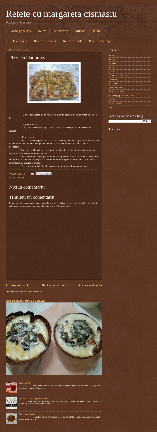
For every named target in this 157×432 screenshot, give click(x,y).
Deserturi (113, 79)
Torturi (111, 107)
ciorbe (111, 71)
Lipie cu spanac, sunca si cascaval (25, 300)
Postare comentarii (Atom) (30, 291)
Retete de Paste (72, 41)
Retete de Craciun (45, 41)
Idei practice (60, 31)
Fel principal (114, 83)
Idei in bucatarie (116, 87)
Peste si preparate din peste (121, 95)
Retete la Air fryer (100, 41)
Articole (80, 31)
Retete (42, 31)
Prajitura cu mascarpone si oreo (33, 398)
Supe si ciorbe (115, 103)
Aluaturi (21, 178)
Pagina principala (21, 31)
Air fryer (112, 55)
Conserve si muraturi (118, 75)
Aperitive (112, 63)
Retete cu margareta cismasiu (61, 13)
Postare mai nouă (17, 285)
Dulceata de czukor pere (30, 414)
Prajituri (112, 99)
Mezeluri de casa (116, 91)
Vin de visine (24, 383)
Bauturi (112, 67)
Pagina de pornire (53, 285)
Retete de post (18, 41)
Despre (96, 31)
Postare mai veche (90, 285)
